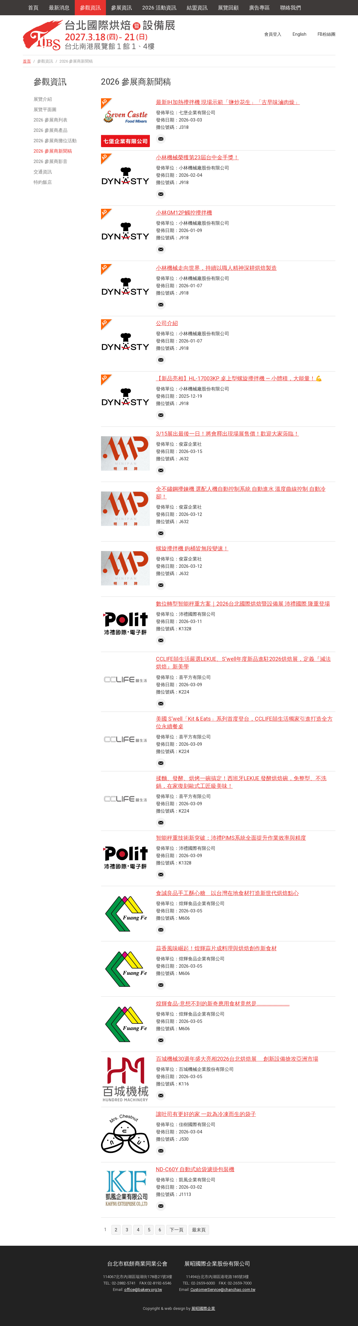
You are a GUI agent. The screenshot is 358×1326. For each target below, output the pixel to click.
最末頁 (199, 1230)
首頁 (33, 8)
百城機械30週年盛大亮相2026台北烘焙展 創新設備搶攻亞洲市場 (237, 1059)
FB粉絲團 (326, 34)
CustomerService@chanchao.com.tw (222, 1289)
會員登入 (272, 34)
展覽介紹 (43, 99)
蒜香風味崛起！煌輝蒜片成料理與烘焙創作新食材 (216, 948)
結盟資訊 (197, 8)
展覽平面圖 (45, 109)
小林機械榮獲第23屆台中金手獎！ (197, 157)
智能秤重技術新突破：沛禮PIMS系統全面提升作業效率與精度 (231, 838)
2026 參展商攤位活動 (55, 140)
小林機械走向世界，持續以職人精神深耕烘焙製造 (216, 268)
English (299, 34)
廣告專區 (259, 8)
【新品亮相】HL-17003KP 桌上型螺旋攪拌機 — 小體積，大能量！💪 (239, 378)
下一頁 (176, 1230)
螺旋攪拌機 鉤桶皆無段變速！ (192, 548)
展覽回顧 (228, 8)
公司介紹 (167, 323)
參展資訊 (121, 8)
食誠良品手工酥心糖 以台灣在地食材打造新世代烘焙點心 (227, 893)
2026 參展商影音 (50, 161)
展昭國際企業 (203, 1308)
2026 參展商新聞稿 (53, 151)
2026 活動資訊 (159, 8)
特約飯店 (43, 182)
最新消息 (59, 8)
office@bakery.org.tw (143, 1289)
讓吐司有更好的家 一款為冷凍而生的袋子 (206, 1114)
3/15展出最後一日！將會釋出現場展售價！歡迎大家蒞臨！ (227, 433)
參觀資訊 (90, 8)
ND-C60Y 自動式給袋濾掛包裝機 (195, 1169)
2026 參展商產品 (50, 130)
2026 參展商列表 (50, 120)
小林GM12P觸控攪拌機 (184, 212)
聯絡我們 (290, 8)
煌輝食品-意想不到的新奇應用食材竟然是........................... (223, 1003)
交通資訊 (43, 172)
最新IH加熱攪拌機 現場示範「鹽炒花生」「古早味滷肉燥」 (228, 102)
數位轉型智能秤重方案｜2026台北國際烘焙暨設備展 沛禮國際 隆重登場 (243, 603)
